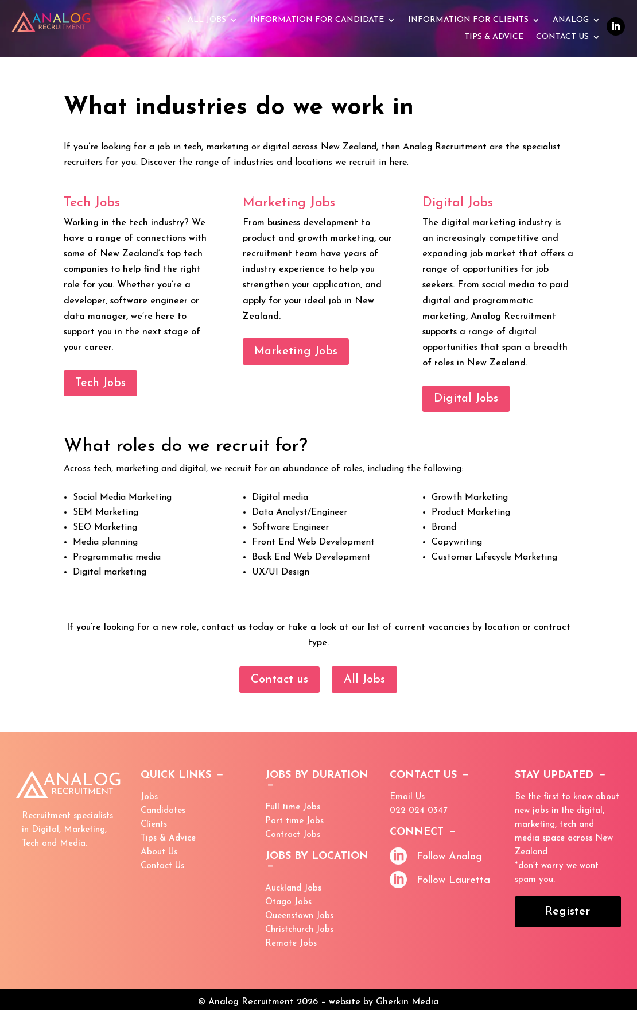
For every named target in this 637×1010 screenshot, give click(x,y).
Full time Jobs (292, 807)
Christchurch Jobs (299, 930)
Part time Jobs (294, 821)
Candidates (163, 811)
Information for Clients (468, 20)
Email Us (407, 797)
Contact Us (562, 37)
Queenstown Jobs (299, 916)
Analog (571, 20)
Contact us (279, 679)
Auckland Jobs (293, 888)
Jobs (149, 797)
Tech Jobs (100, 383)
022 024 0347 (418, 811)
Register (567, 912)
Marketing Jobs (295, 351)
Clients (154, 824)
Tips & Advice (168, 838)
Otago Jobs (288, 902)
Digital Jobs (466, 398)
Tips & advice (493, 37)
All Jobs (207, 20)
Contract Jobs (292, 835)
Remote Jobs (291, 943)
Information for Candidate (317, 20)
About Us (159, 852)
